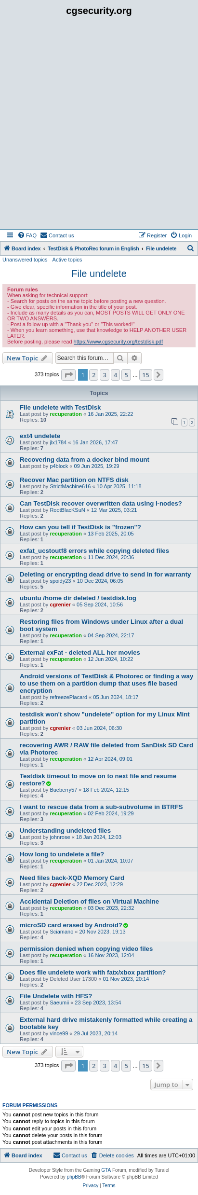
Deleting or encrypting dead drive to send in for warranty (105, 574)
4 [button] (115, 375)
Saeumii (59, 1002)
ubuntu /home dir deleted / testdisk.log (78, 598)
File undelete (99, 273)
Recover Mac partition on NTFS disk (74, 479)
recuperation (66, 414)
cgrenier (60, 604)
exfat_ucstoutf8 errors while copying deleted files (94, 550)
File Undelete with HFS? (56, 996)
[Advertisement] (99, 125)
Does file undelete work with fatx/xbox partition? (93, 972)
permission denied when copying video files (86, 948)
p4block (59, 466)
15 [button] (145, 375)
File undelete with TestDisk (60, 407)
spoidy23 (60, 581)
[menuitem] (27, 235)
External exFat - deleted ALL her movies (80, 652)
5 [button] (126, 375)
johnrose (60, 837)
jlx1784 (58, 442)
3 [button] (104, 375)
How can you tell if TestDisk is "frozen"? (80, 527)
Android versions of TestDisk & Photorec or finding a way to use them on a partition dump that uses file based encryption (106, 683)
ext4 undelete (40, 436)
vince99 (59, 1033)
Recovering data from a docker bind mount (84, 459)
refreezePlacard (68, 697)
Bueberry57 (63, 790)
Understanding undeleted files (65, 830)
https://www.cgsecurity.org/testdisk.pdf (118, 341)
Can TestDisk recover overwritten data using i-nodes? (101, 503)
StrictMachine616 (70, 486)
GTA (106, 1170)
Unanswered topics (25, 259)
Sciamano (61, 931)
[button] (68, 375)
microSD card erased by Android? (71, 925)
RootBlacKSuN (67, 510)
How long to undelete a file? (62, 854)
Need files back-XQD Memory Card (72, 877)
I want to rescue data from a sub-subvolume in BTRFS (101, 806)
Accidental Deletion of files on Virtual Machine (89, 901)
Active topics (67, 259)
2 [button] (93, 375)
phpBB (74, 1177)
